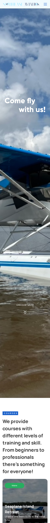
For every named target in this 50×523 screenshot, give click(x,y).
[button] (44, 4)
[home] (21, 4)
